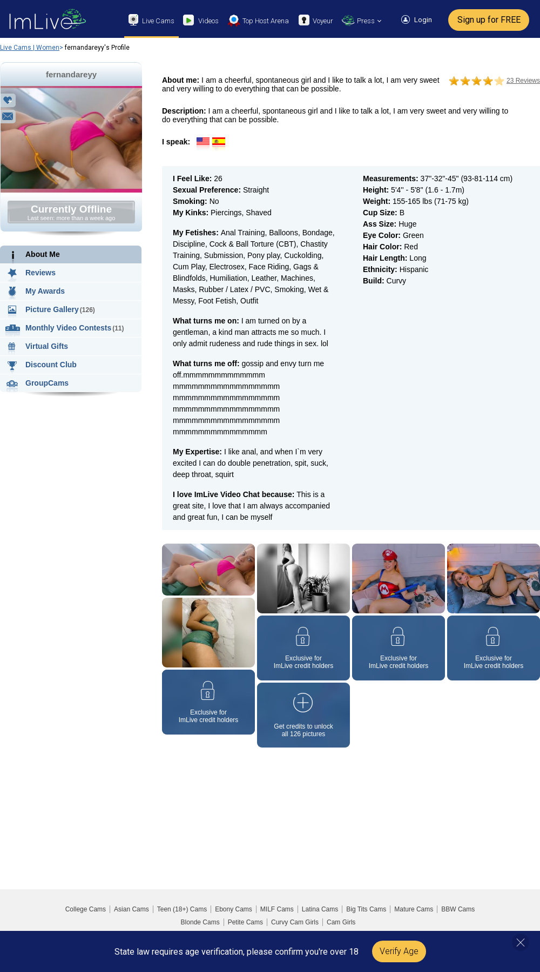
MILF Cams (277, 909)
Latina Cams (320, 909)
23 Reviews (523, 80)
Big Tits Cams (366, 909)
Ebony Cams (233, 909)
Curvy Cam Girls (295, 922)
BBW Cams (458, 909)
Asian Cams (131, 909)
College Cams (85, 909)
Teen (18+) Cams (182, 909)
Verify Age (399, 951)
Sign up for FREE (489, 20)
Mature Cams (413, 909)
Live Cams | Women (29, 47)
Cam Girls (341, 922)
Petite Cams (245, 922)
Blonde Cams (200, 922)
